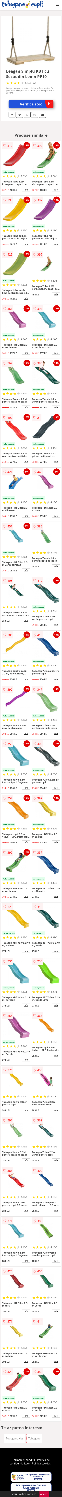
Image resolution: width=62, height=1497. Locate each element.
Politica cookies (41, 1463)
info (26, 189)
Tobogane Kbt (14, 1438)
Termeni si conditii (23, 1460)
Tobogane (34, 1438)
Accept (44, 1494)
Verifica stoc (36, 104)
